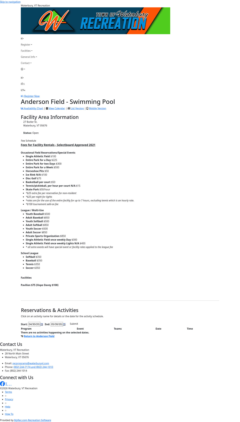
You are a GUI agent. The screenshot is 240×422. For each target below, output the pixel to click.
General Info (28, 57)
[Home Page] (29, 38)
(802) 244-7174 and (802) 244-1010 (33, 367)
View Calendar (57, 108)
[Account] (29, 69)
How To (9, 414)
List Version (77, 108)
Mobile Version (97, 108)
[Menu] (23, 90)
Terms (8, 392)
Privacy (9, 399)
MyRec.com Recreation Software (32, 420)
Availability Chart (32, 108)
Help (7, 406)
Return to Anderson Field (39, 336)
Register (25, 44)
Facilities (26, 50)
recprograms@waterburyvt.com (31, 363)
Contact (25, 63)
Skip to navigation (10, 2)
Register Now (31, 96)
